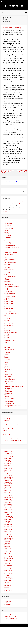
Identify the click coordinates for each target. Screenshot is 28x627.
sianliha (6, 371)
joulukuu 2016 (8, 475)
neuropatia (7, 335)
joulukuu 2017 (8, 455)
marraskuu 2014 (8, 518)
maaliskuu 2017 (8, 470)
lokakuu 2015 (7, 499)
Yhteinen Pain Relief (9, 403)
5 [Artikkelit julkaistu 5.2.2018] (3, 203)
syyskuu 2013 (8, 541)
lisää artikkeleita (8, 300)
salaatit (6, 366)
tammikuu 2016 (8, 494)
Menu (2, 12)
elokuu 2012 (7, 563)
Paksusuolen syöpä (9, 349)
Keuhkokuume (8, 291)
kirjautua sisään (13, 182)
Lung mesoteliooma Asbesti (11, 313)
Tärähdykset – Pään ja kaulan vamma (13, 386)
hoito (5, 274)
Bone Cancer (7, 235)
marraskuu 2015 (8, 497)
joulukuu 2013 (8, 536)
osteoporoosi (8, 344)
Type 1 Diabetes (8, 390)
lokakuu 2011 (7, 580)
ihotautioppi (7, 281)
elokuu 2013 (7, 543)
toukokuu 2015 (8, 507)
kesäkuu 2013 (8, 546)
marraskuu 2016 (8, 477)
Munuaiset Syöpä (8, 328)
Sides (5, 373)
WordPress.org (8, 620)
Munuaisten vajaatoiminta (10, 332)
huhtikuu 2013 (8, 550)
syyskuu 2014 (8, 521)
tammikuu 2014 (8, 534)
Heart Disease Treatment (10, 262)
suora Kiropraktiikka (9, 379)
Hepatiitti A (7, 267)
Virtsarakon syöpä (9, 398)
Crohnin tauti (7, 242)
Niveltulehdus (7, 339)
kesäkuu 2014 (8, 526)
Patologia (6, 354)
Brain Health (7, 237)
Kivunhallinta (7, 295)
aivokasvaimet (8, 223)
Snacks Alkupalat (8, 374)
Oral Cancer (7, 342)
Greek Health (7, 601)
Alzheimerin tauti (8, 227)
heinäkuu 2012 (8, 565)
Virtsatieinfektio (8, 401)
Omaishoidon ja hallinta (10, 340)
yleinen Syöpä (7, 407)
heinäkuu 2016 (8, 484)
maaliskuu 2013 (8, 551)
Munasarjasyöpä (8, 325)
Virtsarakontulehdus (9, 400)
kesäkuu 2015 (8, 506)
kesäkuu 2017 (8, 465)
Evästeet (6, 256)
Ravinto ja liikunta (8, 361)
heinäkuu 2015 (8, 504)
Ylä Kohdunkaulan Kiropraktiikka (12, 405)
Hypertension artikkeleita (10, 276)
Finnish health (7, 603)
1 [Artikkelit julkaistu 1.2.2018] (12, 202)
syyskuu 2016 (8, 480)
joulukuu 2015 (8, 495)
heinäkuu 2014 (8, 524)
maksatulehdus (8, 322)
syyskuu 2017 (8, 460)
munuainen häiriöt (8, 327)
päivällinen (7, 347)
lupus (5, 315)
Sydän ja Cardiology (9, 381)
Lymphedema (7, 318)
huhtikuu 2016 (8, 489)
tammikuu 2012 (8, 575)
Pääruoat (6, 345)
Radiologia (7, 359)
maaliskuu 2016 (8, 490)
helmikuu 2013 (8, 553)
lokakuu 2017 (7, 458)
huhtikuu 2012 (8, 570)
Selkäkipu (7, 21)
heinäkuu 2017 (8, 463)
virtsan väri (7, 396)
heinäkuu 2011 (8, 585)
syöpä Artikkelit (8, 383)
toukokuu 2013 (8, 548)
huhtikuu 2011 (8, 590)
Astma (6, 230)
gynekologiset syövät (9, 259)
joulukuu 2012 (8, 557)
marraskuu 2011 (8, 579)
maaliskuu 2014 (8, 531)
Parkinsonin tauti (8, 352)
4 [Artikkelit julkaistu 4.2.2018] (22, 202)
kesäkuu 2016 (8, 485)
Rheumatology (8, 362)
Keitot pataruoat (8, 289)
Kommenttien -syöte (10, 618)
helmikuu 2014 (8, 533)
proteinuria (7, 356)
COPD (6, 240)
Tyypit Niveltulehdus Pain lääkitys (11, 424)
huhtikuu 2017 (8, 468)
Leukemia (6, 298)
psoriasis (6, 357)
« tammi (5, 211)
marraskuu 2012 (8, 558)
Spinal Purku (7, 376)
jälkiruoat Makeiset (9, 284)
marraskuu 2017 (8, 456)
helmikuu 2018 (8, 451)
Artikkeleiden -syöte (10, 616)
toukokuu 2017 (8, 467)
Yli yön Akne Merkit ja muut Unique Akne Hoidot (7, 171)
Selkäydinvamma (8, 369)
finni (5, 257)
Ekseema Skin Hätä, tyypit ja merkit (22, 171)
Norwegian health (8, 604)
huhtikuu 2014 (8, 529)
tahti (5, 384)
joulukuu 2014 (8, 516)
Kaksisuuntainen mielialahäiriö (11, 286)
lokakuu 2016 (7, 479)
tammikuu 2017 (8, 473)
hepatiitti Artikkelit (9, 269)
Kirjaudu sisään (8, 615)
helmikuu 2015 (8, 512)
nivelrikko (6, 337)
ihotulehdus (7, 283)
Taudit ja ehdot (8, 388)
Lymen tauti (7, 317)
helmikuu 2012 (8, 573)
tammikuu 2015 (8, 514)
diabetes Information (9, 244)
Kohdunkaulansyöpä (9, 296)
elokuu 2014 (7, 523)
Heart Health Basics (9, 266)
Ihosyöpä (6, 279)
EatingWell (7, 249)
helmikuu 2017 (8, 472)
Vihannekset (7, 395)
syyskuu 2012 (8, 562)
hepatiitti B (7, 271)
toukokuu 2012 (8, 568)
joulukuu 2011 (8, 577)
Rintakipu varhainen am (8, 434)
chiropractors (7, 239)
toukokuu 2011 (8, 589)
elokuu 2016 (7, 482)
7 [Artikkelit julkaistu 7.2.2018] (9, 203)
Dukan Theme (17, 625)
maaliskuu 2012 (8, 572)
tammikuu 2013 (8, 555)
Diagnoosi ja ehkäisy (9, 245)
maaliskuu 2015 (8, 511)
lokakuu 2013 (7, 540)
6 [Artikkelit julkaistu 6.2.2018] (6, 203)
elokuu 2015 (7, 502)
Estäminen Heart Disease (10, 252)
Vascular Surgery (8, 391)
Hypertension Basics (9, 278)
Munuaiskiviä (7, 330)
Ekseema (6, 250)
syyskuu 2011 (8, 582)
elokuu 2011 (7, 584)
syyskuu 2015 (8, 501)
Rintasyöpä (7, 364)
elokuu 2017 (7, 462)
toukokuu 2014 (8, 528)
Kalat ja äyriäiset (8, 288)
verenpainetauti (8, 393)
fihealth (7, 19)
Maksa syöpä (7, 320)
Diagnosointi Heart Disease (11, 247)
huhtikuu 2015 (8, 509)
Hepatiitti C (7, 273)
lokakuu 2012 (7, 560)
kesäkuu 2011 (8, 587)
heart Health (7, 264)
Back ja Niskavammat (9, 233)
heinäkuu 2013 (8, 545)
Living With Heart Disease (11, 311)
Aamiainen (7, 222)
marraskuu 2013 (8, 538)
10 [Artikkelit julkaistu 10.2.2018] (19, 203)
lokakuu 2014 (7, 519)
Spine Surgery (7, 378)
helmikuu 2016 (8, 492)
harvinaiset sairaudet (9, 261)
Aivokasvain (7, 225)
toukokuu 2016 (8, 487)
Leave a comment (9, 23)
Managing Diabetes (9, 323)
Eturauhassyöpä (8, 254)
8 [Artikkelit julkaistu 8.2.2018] (12, 203)
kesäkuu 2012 (8, 567)
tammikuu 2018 (8, 453)
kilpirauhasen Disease (9, 293)
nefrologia (7, 334)
